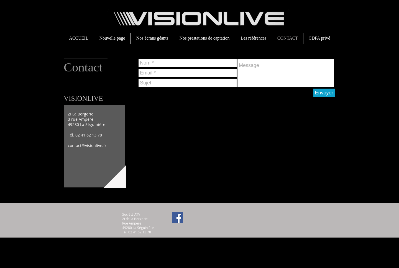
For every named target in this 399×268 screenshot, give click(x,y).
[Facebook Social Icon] (177, 217)
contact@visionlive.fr (87, 145)
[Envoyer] (324, 93)
